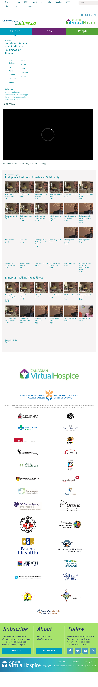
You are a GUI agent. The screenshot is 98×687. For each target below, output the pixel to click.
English (8, 2)
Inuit (10, 67)
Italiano (8, 6)
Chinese (12, 75)
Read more (49, 651)
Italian (22, 69)
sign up (16, 651)
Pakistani (24, 73)
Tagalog (59, 2)
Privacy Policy (89, 662)
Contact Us (62, 662)
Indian (22, 61)
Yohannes (9, 89)
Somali (23, 76)
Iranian (23, 65)
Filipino (11, 83)
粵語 (26, 2)
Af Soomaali (27, 7)
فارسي (34, 2)
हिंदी (42, 2)
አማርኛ (17, 2)
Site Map (75, 662)
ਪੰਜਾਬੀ (68, 2)
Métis (11, 71)
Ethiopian (12, 79)
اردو (17, 6)
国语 (50, 2)
